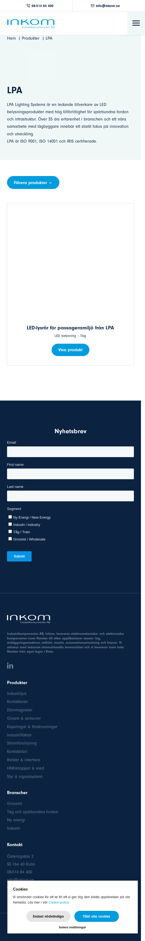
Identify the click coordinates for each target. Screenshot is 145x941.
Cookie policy (59, 902)
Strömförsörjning (22, 743)
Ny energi (16, 820)
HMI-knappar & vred (25, 768)
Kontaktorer (17, 701)
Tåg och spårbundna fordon (32, 811)
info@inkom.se (105, 6)
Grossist (14, 803)
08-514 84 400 (39, 6)
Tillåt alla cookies (96, 916)
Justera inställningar (72, 927)
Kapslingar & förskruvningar (32, 726)
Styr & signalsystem (24, 776)
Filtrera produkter (33, 182)
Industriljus (16, 693)
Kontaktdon (17, 751)
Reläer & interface (24, 759)
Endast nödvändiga (48, 916)
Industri (13, 828)
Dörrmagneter (19, 710)
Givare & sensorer (24, 718)
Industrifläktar (19, 735)
